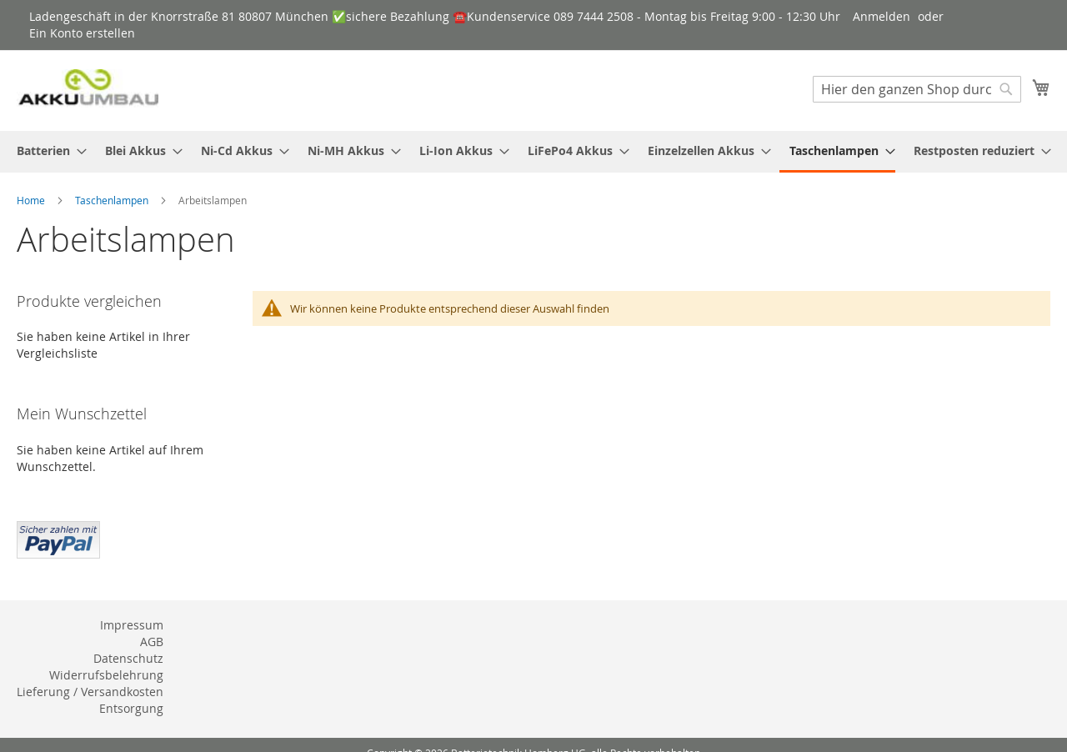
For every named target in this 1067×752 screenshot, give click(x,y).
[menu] (533, 152)
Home (32, 200)
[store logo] (87, 89)
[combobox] (917, 89)
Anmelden (881, 16)
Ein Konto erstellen (82, 33)
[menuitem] (47, 150)
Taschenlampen (113, 200)
